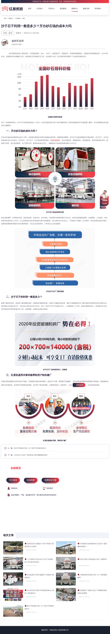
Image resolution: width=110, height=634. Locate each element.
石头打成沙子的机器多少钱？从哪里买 (92, 559)
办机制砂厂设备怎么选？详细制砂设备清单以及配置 (92, 591)
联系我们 (98, 8)
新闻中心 (75, 8)
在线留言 (103, 207)
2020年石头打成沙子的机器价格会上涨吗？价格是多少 (39, 591)
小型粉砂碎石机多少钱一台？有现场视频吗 (92, 576)
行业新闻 (18, 18)
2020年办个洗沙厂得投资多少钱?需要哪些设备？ (31, 455)
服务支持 (86, 8)
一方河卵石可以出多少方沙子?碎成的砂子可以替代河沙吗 (38, 560)
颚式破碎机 (56, 140)
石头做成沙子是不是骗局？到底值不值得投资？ (39, 576)
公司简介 (39, 8)
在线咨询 (79, 385)
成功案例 (63, 8)
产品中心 (51, 8)
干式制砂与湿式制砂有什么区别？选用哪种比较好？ (92, 545)
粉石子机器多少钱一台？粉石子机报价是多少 (30, 448)
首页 (29, 8)
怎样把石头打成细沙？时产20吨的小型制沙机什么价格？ (39, 545)
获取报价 (101, 42)
